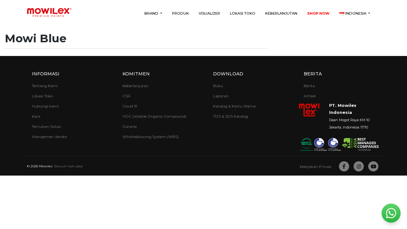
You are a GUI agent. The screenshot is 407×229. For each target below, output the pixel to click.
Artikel (310, 96)
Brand (151, 13)
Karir (36, 116)
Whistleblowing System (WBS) (150, 136)
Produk (180, 13)
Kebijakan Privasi (315, 166)
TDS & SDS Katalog (230, 116)
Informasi (45, 74)
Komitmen (136, 74)
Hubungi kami (45, 106)
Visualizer (209, 13)
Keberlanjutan (281, 13)
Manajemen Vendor (49, 136)
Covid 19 (129, 106)
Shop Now (318, 13)
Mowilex (45, 166)
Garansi (129, 126)
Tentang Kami (45, 85)
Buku (218, 85)
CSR (126, 96)
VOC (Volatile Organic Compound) (154, 116)
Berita (313, 74)
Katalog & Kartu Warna (234, 106)
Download (228, 74)
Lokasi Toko (242, 13)
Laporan (221, 96)
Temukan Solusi (46, 126)
